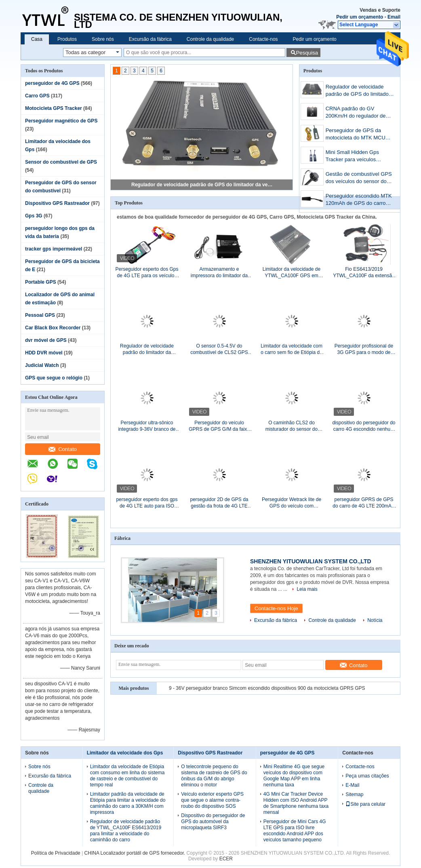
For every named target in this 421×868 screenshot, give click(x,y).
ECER (226, 859)
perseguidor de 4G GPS (52, 83)
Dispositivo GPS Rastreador (57, 203)
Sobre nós (103, 39)
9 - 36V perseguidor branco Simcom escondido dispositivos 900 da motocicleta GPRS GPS (267, 688)
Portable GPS (40, 282)
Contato (62, 449)
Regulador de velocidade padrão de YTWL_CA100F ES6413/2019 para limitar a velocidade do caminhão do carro (126, 831)
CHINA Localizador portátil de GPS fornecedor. (135, 853)
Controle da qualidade (210, 39)
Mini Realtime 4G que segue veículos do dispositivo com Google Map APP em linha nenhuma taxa (293, 776)
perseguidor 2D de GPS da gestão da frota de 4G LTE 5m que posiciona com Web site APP (219, 503)
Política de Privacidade (55, 853)
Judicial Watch (42, 365)
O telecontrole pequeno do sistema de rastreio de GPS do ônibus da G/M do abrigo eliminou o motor (214, 776)
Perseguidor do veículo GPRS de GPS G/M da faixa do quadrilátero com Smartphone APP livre (219, 426)
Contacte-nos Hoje (276, 608)
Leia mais (307, 589)
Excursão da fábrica (150, 39)
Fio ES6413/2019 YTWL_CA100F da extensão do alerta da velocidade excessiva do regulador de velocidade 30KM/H (364, 272)
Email (393, 17)
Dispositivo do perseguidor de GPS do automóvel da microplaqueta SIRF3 (213, 821)
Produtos (67, 39)
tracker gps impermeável (53, 249)
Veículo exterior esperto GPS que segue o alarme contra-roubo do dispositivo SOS (212, 800)
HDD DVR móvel (44, 353)
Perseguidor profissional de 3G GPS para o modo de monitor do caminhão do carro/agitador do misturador (363, 349)
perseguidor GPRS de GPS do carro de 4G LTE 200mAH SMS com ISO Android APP (364, 503)
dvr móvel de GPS (46, 340)
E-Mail (352, 785)
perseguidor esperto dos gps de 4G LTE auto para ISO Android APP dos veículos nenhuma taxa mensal (146, 503)
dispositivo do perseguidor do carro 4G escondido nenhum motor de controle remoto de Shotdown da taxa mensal (363, 426)
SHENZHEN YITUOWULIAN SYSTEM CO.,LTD (310, 561)
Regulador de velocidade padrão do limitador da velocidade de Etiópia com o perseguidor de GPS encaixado (146, 349)
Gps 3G (33, 216)
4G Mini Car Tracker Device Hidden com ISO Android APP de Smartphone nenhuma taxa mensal (295, 803)
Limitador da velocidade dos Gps (125, 753)
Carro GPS (37, 96)
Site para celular (365, 804)
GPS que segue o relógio (53, 378)
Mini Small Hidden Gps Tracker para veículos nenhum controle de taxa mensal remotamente (354, 156)
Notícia (374, 620)
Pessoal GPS (40, 315)
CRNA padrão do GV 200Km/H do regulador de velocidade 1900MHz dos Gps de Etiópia (356, 112)
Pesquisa (307, 53)
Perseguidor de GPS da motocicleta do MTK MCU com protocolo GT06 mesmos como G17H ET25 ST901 (357, 134)
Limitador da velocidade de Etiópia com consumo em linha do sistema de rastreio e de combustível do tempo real (127, 776)
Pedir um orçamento (359, 17)
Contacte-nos (263, 39)
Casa (36, 39)
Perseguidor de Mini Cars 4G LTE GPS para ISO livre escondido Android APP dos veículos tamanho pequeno (294, 831)
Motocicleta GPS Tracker (53, 108)
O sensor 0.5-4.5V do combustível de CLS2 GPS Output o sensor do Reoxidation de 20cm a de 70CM (219, 349)
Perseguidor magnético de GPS (61, 121)
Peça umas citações (367, 776)
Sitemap (354, 794)
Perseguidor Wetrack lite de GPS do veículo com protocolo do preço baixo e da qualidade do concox (291, 503)
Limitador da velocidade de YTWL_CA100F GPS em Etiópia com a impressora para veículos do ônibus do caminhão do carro (291, 272)
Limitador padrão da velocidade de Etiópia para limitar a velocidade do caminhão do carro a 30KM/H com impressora (128, 803)
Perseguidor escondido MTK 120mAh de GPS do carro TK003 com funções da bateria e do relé (359, 200)
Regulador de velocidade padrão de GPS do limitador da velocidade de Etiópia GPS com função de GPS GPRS (202, 185)
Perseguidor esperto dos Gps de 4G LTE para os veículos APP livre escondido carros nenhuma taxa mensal (146, 272)
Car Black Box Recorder (52, 328)
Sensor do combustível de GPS (61, 162)
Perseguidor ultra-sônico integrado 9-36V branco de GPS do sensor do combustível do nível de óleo (146, 426)
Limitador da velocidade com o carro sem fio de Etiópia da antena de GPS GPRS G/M (291, 349)
